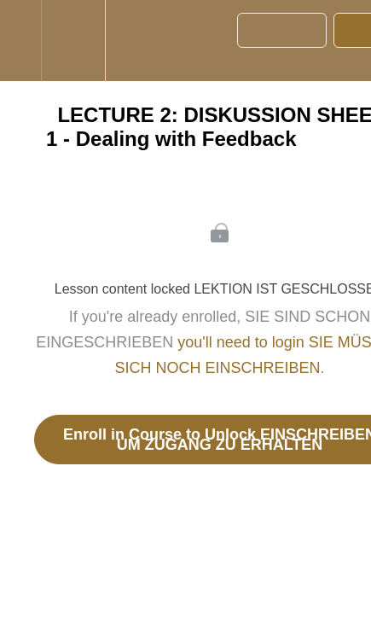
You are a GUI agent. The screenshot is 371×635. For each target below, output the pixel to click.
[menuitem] (73, 40)
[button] (20, 40)
